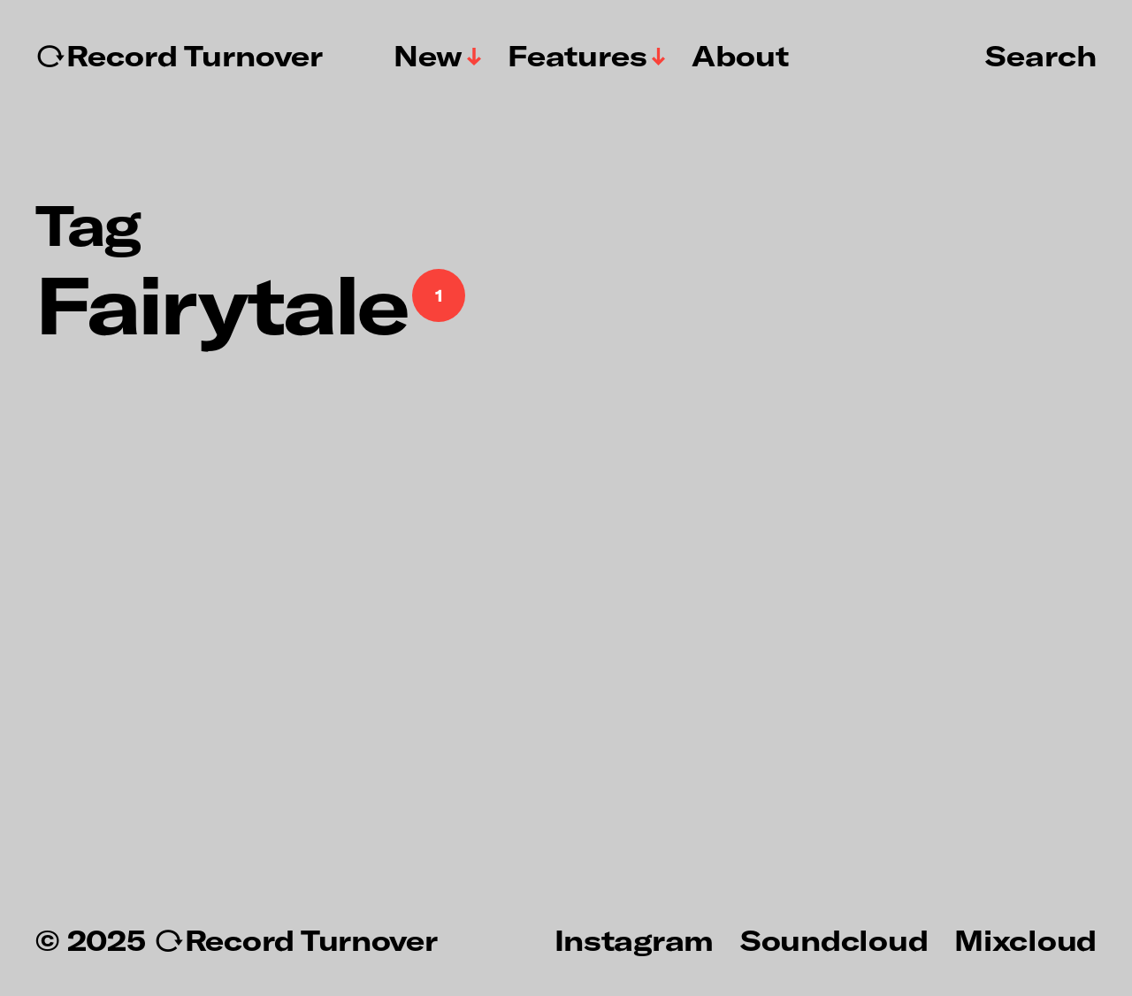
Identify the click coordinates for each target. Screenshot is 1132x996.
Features (577, 56)
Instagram (634, 939)
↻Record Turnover (179, 56)
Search (1041, 55)
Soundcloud (834, 939)
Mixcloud (1025, 939)
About (740, 56)
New (428, 56)
